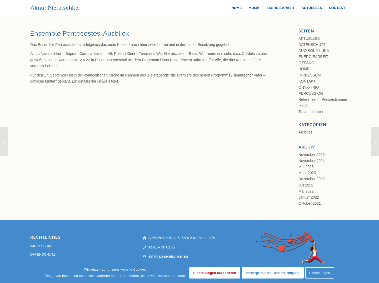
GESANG (306, 63)
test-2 (303, 105)
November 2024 (311, 161)
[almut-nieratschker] (55, 8)
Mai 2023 (306, 167)
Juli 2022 (305, 185)
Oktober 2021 (309, 203)
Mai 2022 (306, 191)
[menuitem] (236, 8)
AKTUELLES (309, 38)
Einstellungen (319, 273)
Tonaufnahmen (310, 111)
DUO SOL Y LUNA (313, 51)
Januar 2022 (308, 197)
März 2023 (307, 173)
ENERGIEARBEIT (313, 57)
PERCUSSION (310, 93)
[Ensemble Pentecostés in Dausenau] (4, 141)
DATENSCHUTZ (312, 44)
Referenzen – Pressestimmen (322, 99)
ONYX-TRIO (308, 87)
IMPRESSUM (309, 75)
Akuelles (305, 132)
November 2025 (311, 154)
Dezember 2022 (311, 179)
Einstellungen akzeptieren (214, 273)
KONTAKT (307, 81)
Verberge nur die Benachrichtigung (273, 273)
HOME (304, 69)
